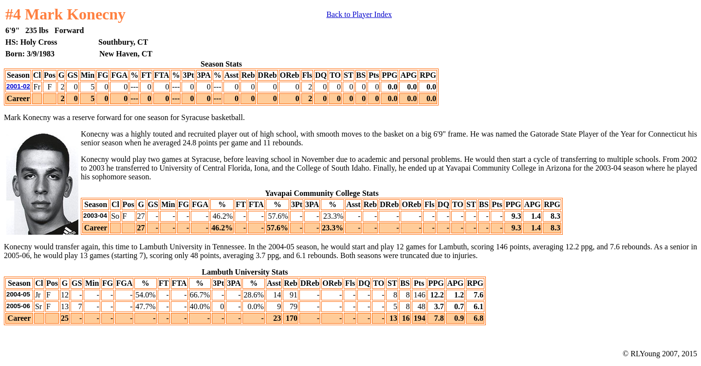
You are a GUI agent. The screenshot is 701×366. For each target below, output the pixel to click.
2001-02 (18, 86)
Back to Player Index (359, 14)
